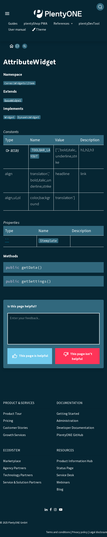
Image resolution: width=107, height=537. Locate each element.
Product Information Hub (75, 461)
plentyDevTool (89, 23)
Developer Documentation (75, 428)
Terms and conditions (58, 532)
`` (7, 240)
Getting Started (68, 413)
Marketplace (12, 461)
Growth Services (14, 435)
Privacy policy (79, 532)
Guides (12, 23)
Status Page (65, 468)
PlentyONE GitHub (70, 435)
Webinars (63, 482)
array (14, 149)
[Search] (100, 7)
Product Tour (12, 413)
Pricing (8, 420)
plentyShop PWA (35, 23)
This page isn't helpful (77, 356)
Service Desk (65, 475)
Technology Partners (18, 475)
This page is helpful (29, 356)
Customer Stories (15, 428)
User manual (17, 29)
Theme (39, 29)
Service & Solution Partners (22, 482)
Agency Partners (14, 468)
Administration (67, 420)
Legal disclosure (98, 532)
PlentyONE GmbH (17, 522)
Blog (60, 489)
